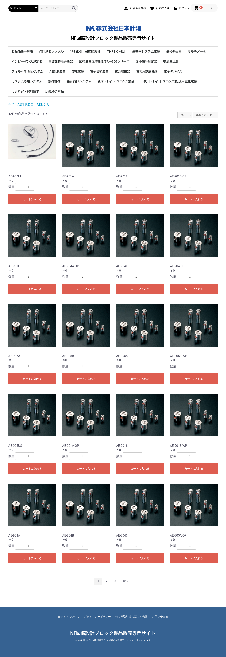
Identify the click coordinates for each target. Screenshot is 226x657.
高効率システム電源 (146, 51)
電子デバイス (173, 71)
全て (11, 104)
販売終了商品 (54, 91)
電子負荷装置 (99, 71)
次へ (125, 581)
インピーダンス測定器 (27, 61)
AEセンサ (43, 104)
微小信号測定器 (146, 61)
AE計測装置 (57, 71)
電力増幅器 (122, 71)
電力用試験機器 (147, 71)
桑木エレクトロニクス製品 (116, 81)
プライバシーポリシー (97, 616)
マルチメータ (197, 51)
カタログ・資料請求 (25, 91)
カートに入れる (32, 199)
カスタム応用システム (27, 81)
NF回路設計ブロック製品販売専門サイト (113, 32)
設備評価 (54, 81)
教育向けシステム (79, 81)
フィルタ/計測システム (27, 71)
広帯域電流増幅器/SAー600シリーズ (104, 61)
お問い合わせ (160, 616)
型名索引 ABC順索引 (85, 51)
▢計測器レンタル (51, 51)
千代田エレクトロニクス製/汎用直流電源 (169, 81)
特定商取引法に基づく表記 (131, 616)
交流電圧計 (171, 61)
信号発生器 (173, 51)
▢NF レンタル (116, 51)
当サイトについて (68, 616)
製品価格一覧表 (22, 51)
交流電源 (78, 71)
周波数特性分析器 (60, 61)
